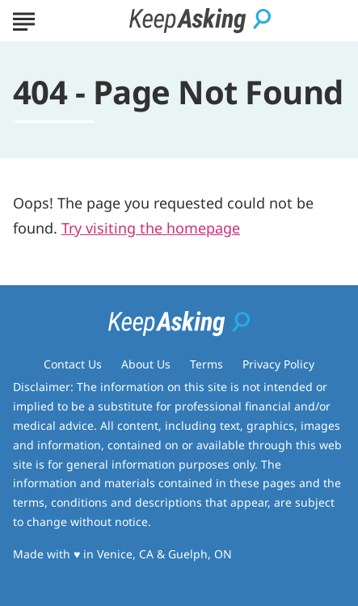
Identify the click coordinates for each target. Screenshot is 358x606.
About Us (146, 364)
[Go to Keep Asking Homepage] (200, 20)
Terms (206, 364)
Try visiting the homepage (150, 228)
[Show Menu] (24, 19)
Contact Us (73, 364)
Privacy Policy (278, 364)
